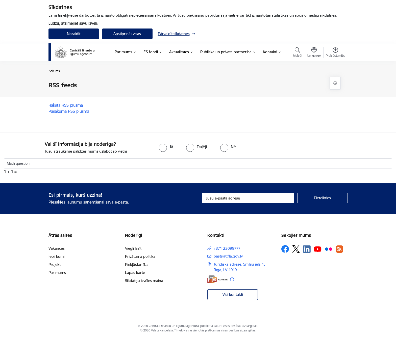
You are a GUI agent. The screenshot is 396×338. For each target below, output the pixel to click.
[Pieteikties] (322, 198)
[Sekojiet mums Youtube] (317, 249)
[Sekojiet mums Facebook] (285, 249)
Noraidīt (73, 33)
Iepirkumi (56, 256)
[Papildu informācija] (232, 279)
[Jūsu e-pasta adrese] (248, 198)
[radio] (166, 147)
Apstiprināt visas (127, 33)
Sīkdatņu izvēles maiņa (144, 280)
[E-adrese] (217, 279)
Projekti (54, 264)
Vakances (56, 248)
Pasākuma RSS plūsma (68, 111)
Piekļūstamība (136, 264)
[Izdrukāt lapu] (335, 83)
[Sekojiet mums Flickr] (328, 249)
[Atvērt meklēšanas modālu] (297, 53)
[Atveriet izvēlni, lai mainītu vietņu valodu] (314, 53)
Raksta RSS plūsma (65, 105)
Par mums (57, 272)
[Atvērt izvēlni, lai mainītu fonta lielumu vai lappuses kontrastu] (335, 53)
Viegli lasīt (133, 248)
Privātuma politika (140, 256)
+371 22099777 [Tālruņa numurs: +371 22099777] (227, 248)
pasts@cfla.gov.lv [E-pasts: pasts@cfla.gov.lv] (228, 256)
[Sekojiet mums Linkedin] (307, 249)
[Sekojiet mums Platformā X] (296, 249)
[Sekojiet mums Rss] (339, 249)
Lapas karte (135, 272)
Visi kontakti (232, 294)
